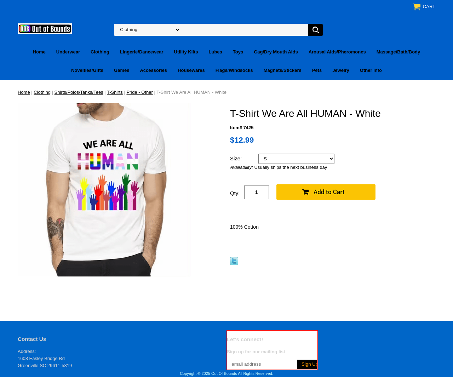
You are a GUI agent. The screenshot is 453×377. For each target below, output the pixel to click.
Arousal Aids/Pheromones (337, 52)
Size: (236, 158)
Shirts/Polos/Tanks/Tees (79, 92)
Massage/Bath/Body (398, 52)
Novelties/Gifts (87, 70)
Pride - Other (139, 92)
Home (39, 52)
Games (121, 70)
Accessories (153, 70)
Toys (238, 52)
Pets (317, 70)
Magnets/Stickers (283, 70)
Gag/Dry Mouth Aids (276, 52)
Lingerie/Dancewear (142, 52)
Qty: (235, 193)
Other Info (371, 70)
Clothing (100, 52)
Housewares (191, 70)
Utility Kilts (186, 52)
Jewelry (340, 70)
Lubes (215, 52)
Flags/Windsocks (234, 70)
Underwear (68, 52)
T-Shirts (115, 92)
